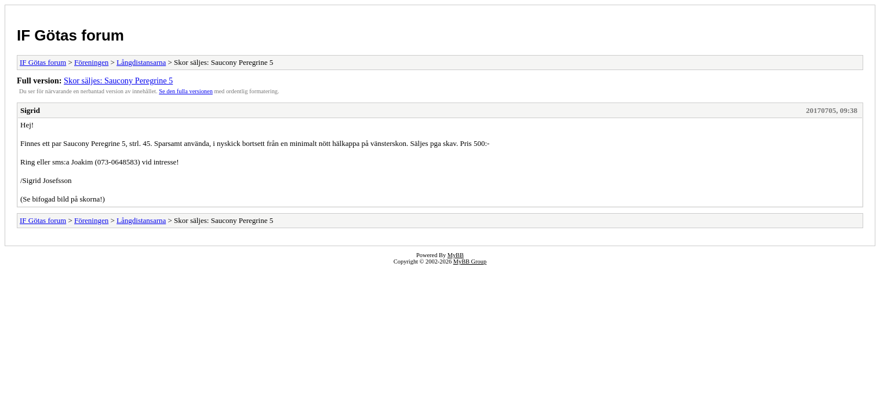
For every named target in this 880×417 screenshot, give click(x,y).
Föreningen (91, 62)
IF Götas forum (70, 35)
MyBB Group (469, 261)
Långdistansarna (141, 62)
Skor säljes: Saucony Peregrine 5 (118, 80)
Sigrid (30, 110)
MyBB (456, 255)
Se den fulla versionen (186, 91)
